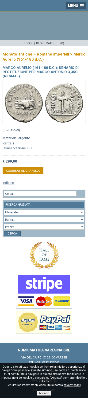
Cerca (12, 233)
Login (28, 43)
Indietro (8, 183)
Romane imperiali (53, 54)
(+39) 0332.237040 (46, 362)
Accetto (44, 393)
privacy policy (72, 385)
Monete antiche (17, 54)
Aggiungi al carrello (23, 170)
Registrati (44, 43)
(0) (62, 43)
